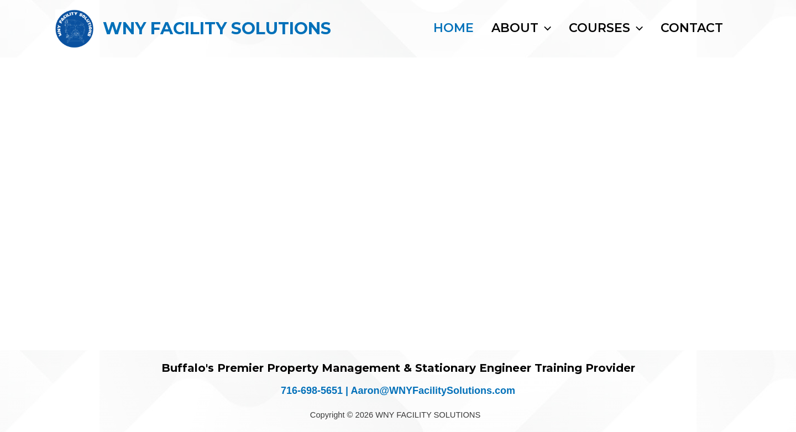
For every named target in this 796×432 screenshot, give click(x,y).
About (521, 28)
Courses (606, 28)
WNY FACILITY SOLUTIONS (217, 28)
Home (453, 28)
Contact (692, 28)
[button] (544, 28)
